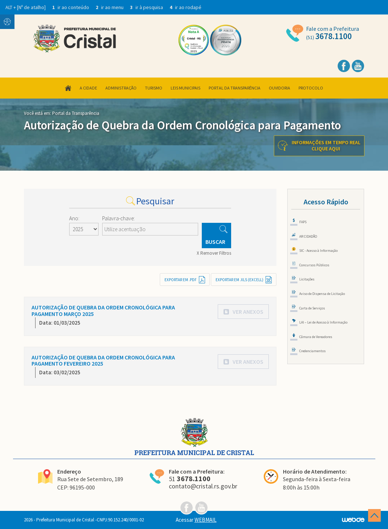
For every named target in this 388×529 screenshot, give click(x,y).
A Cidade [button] (88, 88)
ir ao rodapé (185, 7)
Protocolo (311, 88)
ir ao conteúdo (71, 7)
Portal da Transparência (234, 88)
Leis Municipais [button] (185, 88)
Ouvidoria (279, 88)
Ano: (74, 218)
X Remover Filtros (214, 253)
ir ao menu (110, 7)
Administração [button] (121, 88)
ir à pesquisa (147, 7)
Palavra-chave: (118, 218)
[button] (243, 311)
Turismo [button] (153, 88)
